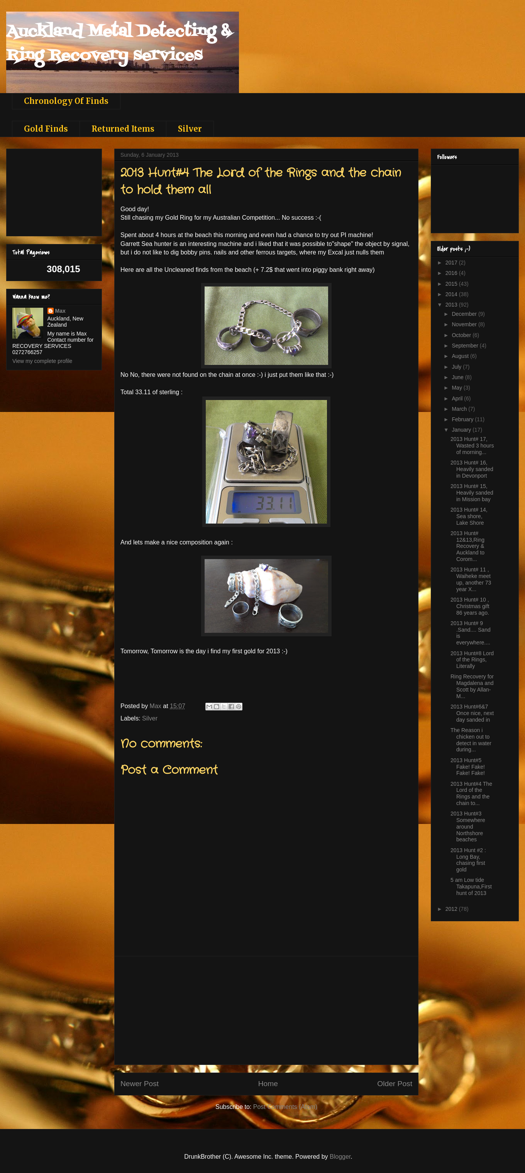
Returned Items (122, 129)
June (458, 377)
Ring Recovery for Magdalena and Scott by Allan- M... (472, 686)
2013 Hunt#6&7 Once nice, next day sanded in (472, 713)
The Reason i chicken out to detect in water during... (470, 740)
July (457, 367)
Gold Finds (46, 129)
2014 (452, 294)
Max (60, 311)
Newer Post (139, 1084)
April (458, 398)
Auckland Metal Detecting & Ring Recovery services (118, 44)
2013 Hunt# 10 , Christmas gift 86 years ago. (469, 606)
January (462, 430)
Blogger (340, 1156)
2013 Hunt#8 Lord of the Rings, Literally (472, 660)
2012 (452, 909)
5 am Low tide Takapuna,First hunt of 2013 (471, 886)
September (465, 345)
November (465, 324)
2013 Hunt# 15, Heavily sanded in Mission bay (471, 492)
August (461, 356)
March (460, 409)
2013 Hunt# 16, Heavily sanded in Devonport (471, 469)
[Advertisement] (266, 1010)
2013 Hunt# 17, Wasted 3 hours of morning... (472, 445)
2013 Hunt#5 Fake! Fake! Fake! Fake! (467, 766)
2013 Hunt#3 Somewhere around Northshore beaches (467, 826)
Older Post (394, 1084)
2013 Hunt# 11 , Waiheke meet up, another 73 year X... (470, 579)
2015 (452, 284)
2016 (452, 273)
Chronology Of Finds (66, 101)
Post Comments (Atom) (285, 1107)
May (457, 388)
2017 (452, 262)
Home (268, 1084)
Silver (190, 129)
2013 (452, 305)
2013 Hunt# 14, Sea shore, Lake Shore (469, 516)
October (462, 335)
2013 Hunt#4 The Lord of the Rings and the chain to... (471, 793)
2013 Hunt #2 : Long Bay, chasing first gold (468, 860)
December (465, 314)
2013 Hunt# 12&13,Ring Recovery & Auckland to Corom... (467, 546)
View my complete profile (42, 361)
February (463, 419)
